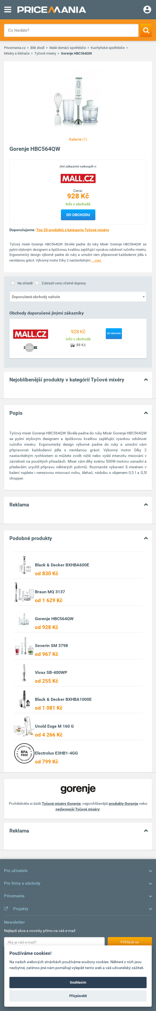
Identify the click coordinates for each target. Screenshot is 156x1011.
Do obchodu (78, 215)
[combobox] (78, 296)
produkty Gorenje (123, 803)
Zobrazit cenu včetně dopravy (64, 283)
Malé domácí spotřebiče (67, 48)
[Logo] (78, 178)
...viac (96, 260)
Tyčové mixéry (45, 53)
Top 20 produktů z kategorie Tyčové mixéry (72, 230)
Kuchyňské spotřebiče (108, 48)
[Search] (146, 30)
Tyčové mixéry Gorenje (61, 803)
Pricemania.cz (15, 48)
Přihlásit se (130, 942)
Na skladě (25, 283)
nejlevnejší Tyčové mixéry (78, 809)
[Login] (147, 10)
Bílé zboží (37, 48)
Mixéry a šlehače (17, 53)
